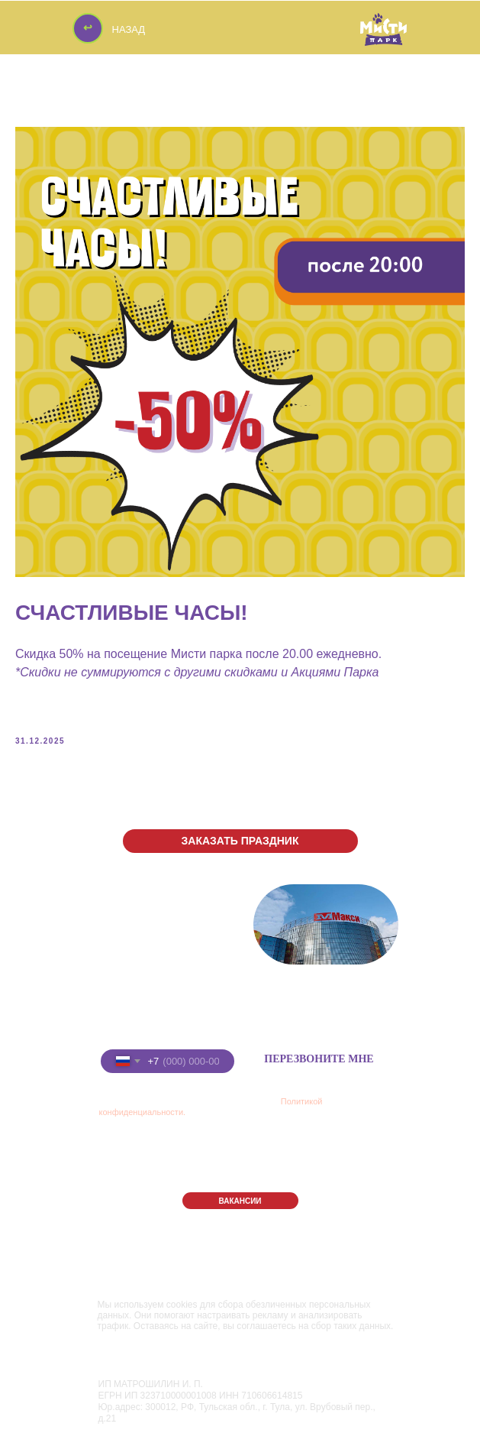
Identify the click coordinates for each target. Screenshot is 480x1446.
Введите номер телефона (151, 1037)
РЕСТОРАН (296, 1135)
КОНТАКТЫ (296, 1161)
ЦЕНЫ (119, 1161)
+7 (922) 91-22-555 (164, 1015)
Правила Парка (131, 1254)
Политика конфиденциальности (166, 1268)
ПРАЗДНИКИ (202, 1135)
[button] (240, 841)
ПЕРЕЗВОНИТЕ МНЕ (318, 1059)
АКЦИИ (184, 1161)
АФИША (369, 1133)
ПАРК (117, 1135)
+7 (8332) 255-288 (162, 992)
